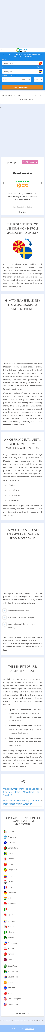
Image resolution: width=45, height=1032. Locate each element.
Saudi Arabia (13, 966)
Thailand (11, 987)
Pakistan (11, 937)
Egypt (10, 881)
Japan (10, 914)
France (11, 887)
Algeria (11, 831)
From (4, 59)
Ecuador (11, 876)
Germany (12, 892)
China (10, 864)
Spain (10, 982)
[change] (38, 67)
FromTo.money (5, 1021)
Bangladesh (13, 848)
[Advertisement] (22, 23)
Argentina (12, 837)
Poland (11, 948)
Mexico (11, 926)
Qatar (10, 959)
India (10, 898)
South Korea (13, 977)
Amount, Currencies (9, 76)
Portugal (11, 954)
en (42, 50)
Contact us (29, 1028)
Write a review (30, 162)
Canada (11, 858)
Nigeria (11, 932)
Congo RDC (12, 869)
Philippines (12, 943)
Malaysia (11, 921)
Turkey (11, 993)
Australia (11, 842)
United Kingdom (14, 998)
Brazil (10, 853)
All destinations (22, 1013)
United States (13, 1004)
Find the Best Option (22, 87)
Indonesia (12, 903)
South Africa (13, 971)
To (3, 67)
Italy (9, 909)
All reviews (22, 212)
